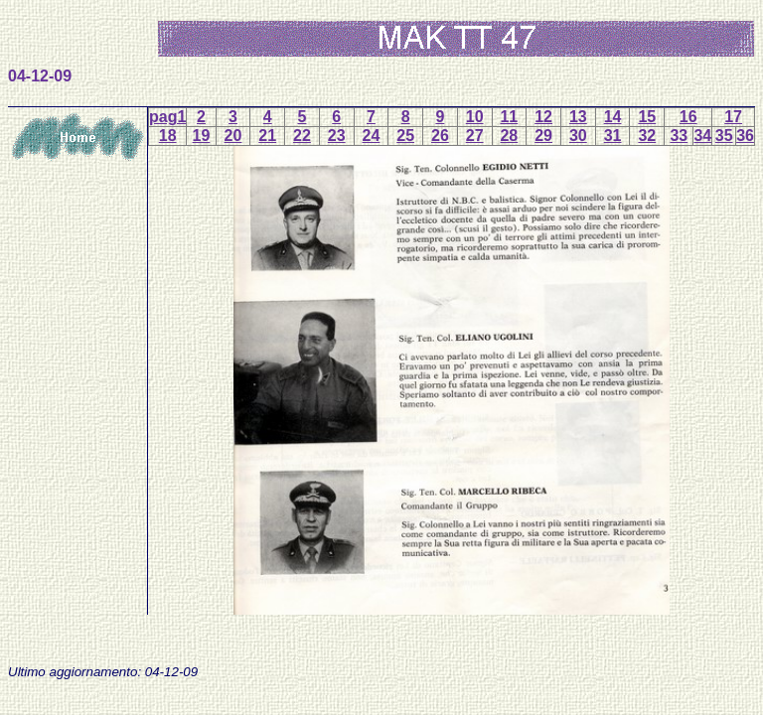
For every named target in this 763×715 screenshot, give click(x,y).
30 (578, 135)
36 (745, 135)
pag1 (167, 116)
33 (678, 135)
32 (647, 135)
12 (543, 116)
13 (578, 116)
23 (337, 135)
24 (372, 135)
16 (688, 116)
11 (509, 116)
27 (475, 135)
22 (302, 135)
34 (702, 135)
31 (613, 135)
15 (647, 116)
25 (405, 135)
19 (202, 135)
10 (475, 116)
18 (168, 135)
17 (733, 116)
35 (724, 135)
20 (233, 135)
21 (267, 135)
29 (543, 135)
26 (440, 135)
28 (509, 135)
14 (613, 116)
